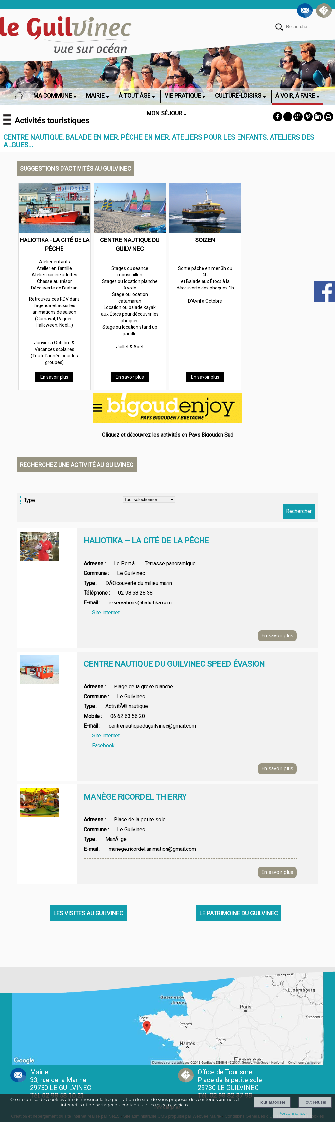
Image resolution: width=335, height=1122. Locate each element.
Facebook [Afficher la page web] (103, 745)
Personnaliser (292, 1113)
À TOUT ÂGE (134, 95)
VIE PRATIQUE (183, 95)
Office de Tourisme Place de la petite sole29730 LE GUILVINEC (230, 1083)
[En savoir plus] (54, 377)
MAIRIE (95, 95)
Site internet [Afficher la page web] (106, 612)
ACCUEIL (20, 95)
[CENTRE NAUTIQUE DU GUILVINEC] (130, 209)
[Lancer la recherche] (279, 28)
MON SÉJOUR (164, 113)
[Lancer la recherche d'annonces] (299, 511)
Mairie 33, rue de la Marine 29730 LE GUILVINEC (60, 1083)
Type (29, 500)
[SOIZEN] (205, 209)
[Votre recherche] (308, 27)
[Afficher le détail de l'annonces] (190, 547)
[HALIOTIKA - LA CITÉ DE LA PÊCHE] (54, 209)
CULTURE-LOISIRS (238, 95)
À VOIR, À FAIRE (295, 95)
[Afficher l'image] (39, 546)
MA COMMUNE (52, 95)
